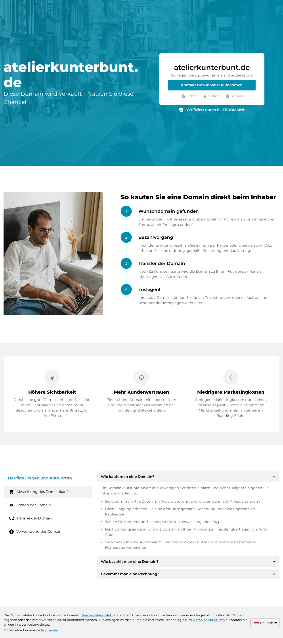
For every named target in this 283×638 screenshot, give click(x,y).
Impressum (50, 630)
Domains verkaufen (209, 620)
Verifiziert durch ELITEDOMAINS (215, 110)
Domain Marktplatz (97, 615)
